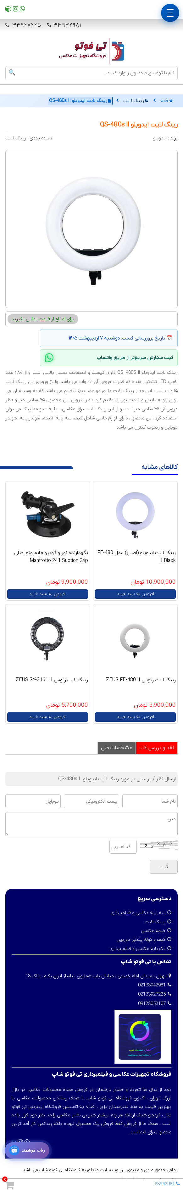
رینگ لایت (136, 101)
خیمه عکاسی (153, 931)
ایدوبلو (160, 138)
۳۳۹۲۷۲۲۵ (26, 25)
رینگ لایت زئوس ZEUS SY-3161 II (52, 680)
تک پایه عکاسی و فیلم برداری (137, 949)
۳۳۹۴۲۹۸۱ (67, 25)
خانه (166, 101)
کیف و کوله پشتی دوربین (140, 939)
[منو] (170, 13)
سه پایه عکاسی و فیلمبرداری (137, 913)
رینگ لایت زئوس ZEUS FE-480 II (141, 680)
